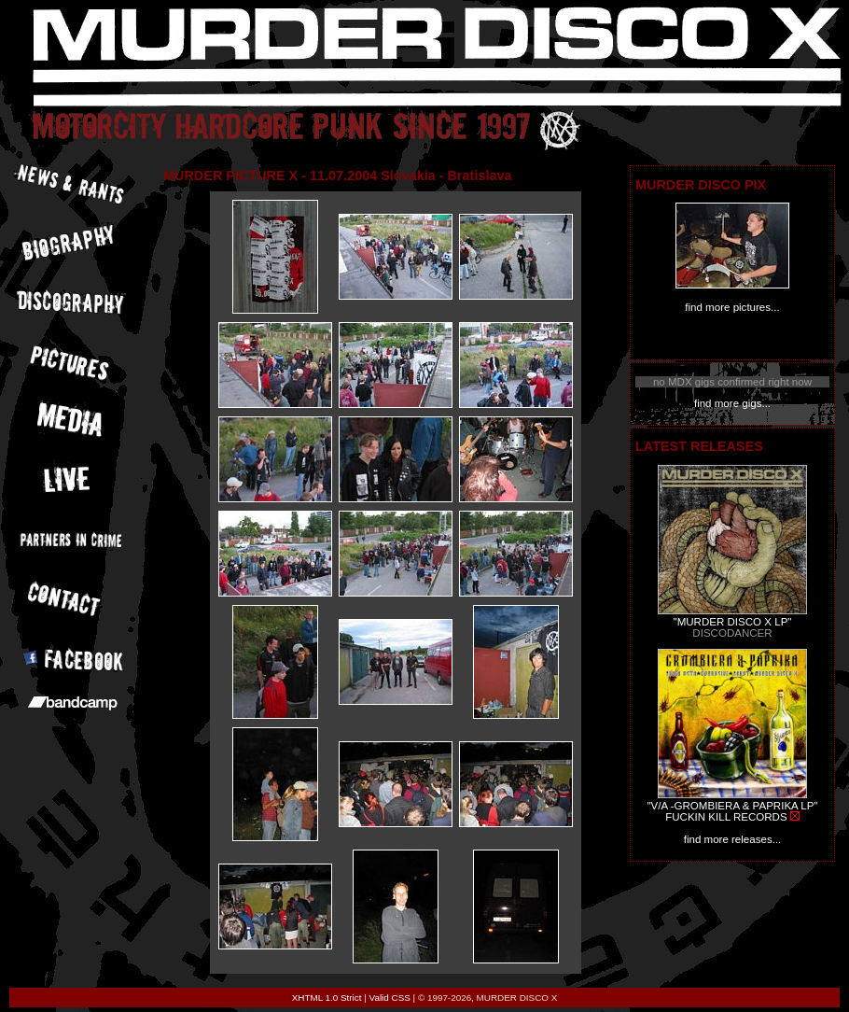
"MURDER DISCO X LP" (733, 621)
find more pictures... (732, 307)
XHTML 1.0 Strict (327, 997)
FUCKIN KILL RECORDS (725, 816)
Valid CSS (390, 997)
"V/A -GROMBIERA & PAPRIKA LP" (732, 805)
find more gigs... (732, 403)
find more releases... (733, 839)
